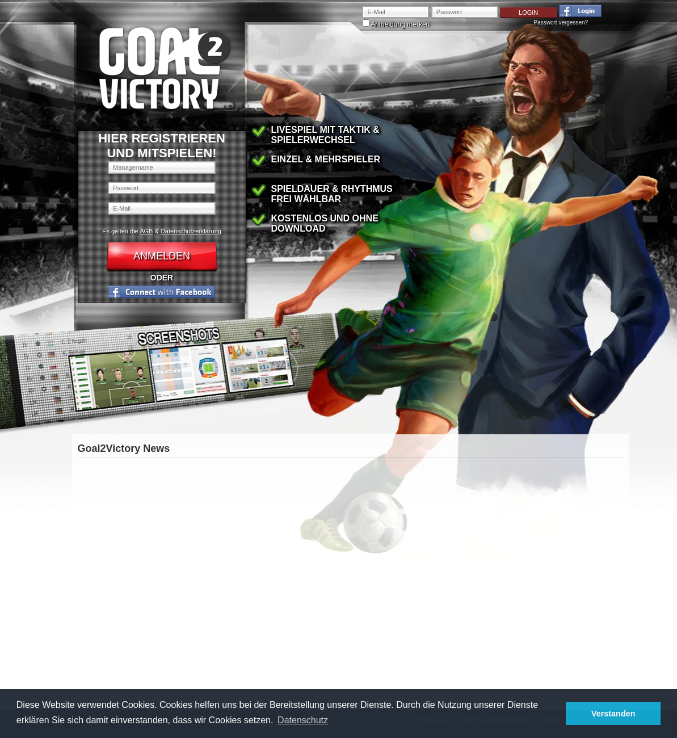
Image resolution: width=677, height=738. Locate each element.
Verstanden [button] (613, 713)
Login (528, 12)
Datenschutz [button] (302, 720)
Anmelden (161, 256)
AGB (146, 231)
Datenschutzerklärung (191, 231)
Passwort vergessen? (561, 22)
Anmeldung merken (399, 24)
